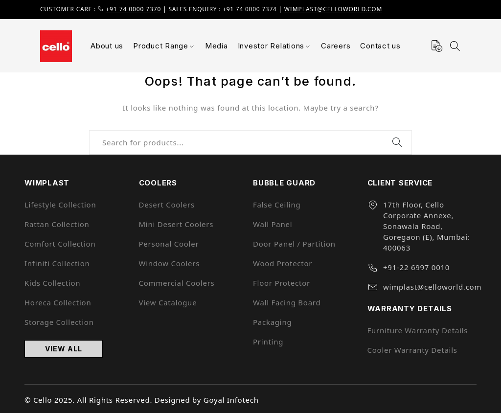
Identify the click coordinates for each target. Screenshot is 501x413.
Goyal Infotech (231, 400)
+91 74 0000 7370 (133, 9)
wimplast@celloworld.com (333, 9)
